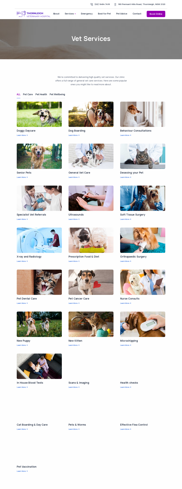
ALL (18, 94)
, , (141, 4)
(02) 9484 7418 (102, 4)
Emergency (87, 13)
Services (69, 13)
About (56, 13)
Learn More (21, 135)
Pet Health (41, 94)
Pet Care (28, 94)
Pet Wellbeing (57, 94)
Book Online (156, 13)
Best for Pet (104, 13)
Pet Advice (121, 13)
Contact (137, 13)
